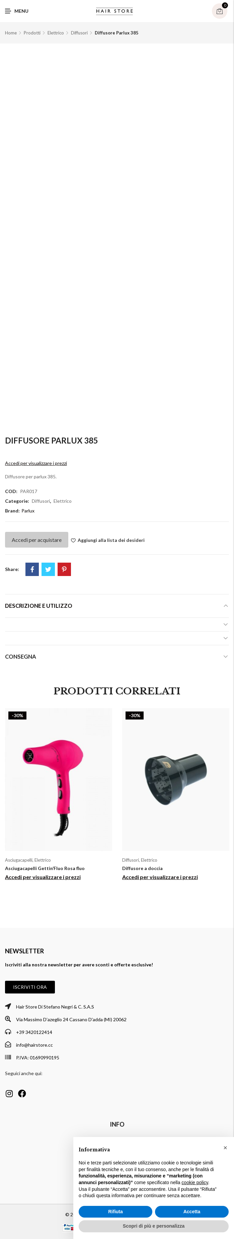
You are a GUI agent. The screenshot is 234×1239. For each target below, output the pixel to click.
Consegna (20, 656)
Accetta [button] (192, 1211)
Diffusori (79, 32)
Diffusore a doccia (142, 868)
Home (11, 32)
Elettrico (56, 32)
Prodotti (32, 32)
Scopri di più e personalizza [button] (153, 1226)
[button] (30, 987)
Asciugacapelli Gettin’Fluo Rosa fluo (45, 868)
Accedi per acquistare (37, 540)
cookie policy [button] (194, 1182)
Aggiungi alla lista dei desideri (111, 540)
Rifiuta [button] (115, 1211)
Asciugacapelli (18, 860)
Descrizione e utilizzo (38, 605)
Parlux (27, 510)
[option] (58, 797)
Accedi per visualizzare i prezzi (36, 463)
